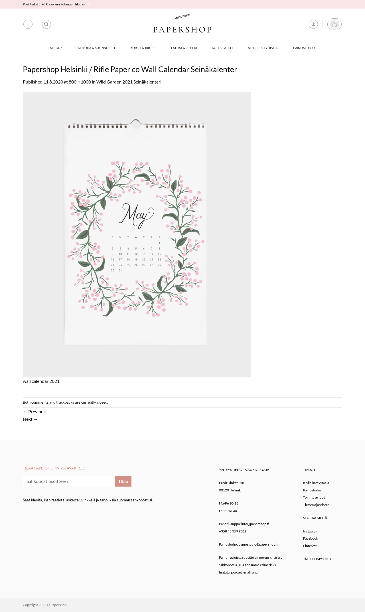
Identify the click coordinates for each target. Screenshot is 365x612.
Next (30, 419)
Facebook (310, 538)
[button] (28, 24)
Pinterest (310, 546)
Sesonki (57, 48)
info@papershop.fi (255, 524)
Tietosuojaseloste (316, 505)
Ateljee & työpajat (263, 48)
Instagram (310, 531)
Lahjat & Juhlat (184, 48)
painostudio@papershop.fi (258, 544)
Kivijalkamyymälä (316, 483)
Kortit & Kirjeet (143, 48)
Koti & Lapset (223, 48)
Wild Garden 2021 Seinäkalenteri (128, 81)
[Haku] (46, 24)
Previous (34, 411)
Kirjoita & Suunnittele (97, 48)
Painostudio (304, 48)
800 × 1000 (80, 81)
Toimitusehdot (314, 497)
